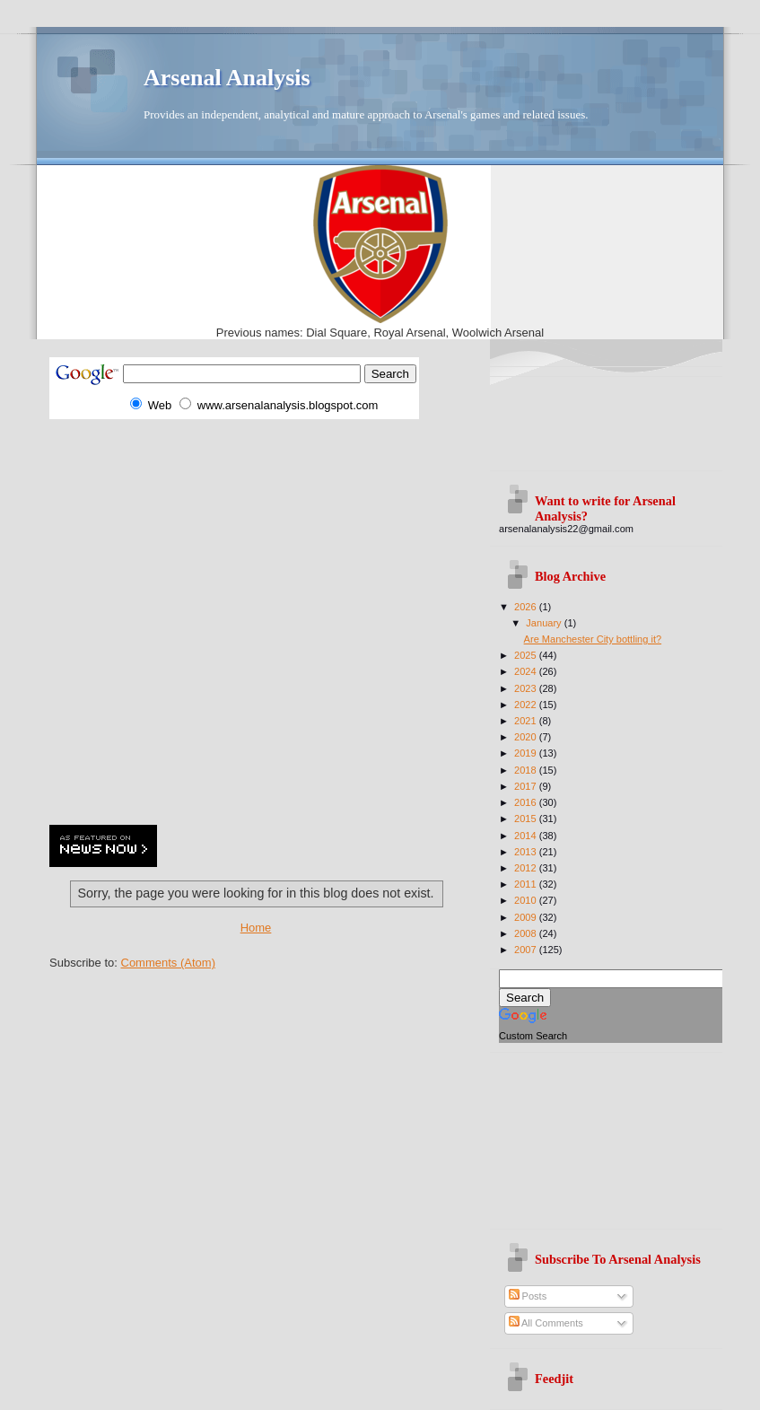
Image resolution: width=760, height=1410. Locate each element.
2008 (526, 933)
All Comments (546, 1323)
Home (256, 927)
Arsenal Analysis (227, 78)
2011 (526, 884)
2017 (526, 786)
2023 (526, 688)
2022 (526, 704)
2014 (526, 835)
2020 (526, 736)
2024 (526, 671)
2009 (526, 917)
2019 (526, 753)
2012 (526, 868)
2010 (526, 900)
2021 (526, 720)
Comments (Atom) (168, 962)
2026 (526, 606)
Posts (528, 1296)
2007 (526, 949)
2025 (526, 655)
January (544, 622)
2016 (526, 802)
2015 (526, 818)
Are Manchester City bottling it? (593, 639)
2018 (526, 770)
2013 (526, 851)
